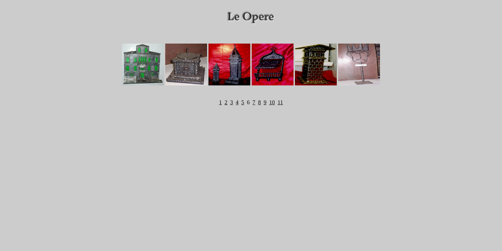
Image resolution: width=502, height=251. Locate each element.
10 (272, 102)
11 (280, 102)
